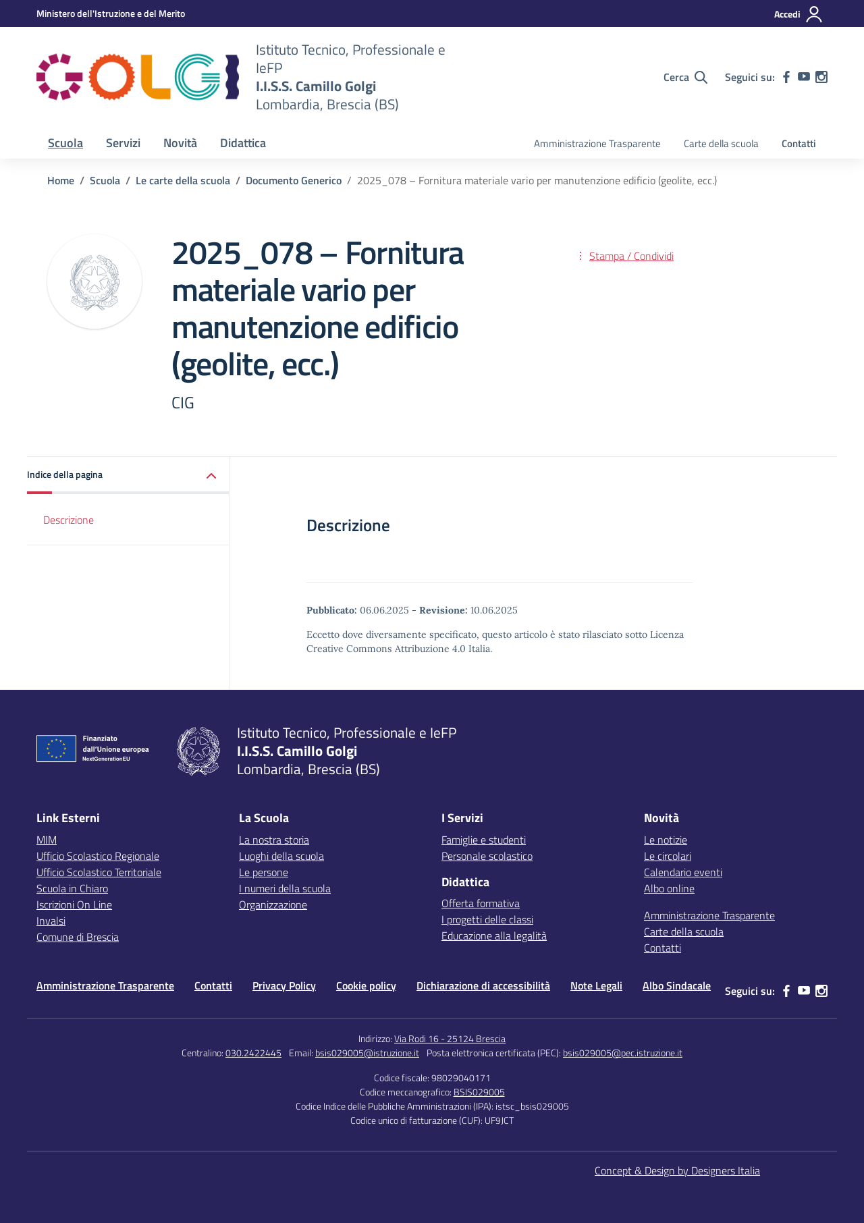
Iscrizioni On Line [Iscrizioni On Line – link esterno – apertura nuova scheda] (74, 904)
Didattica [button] (243, 143)
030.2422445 (253, 1052)
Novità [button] (180, 143)
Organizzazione (273, 904)
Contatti (799, 143)
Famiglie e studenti (483, 840)
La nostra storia (274, 840)
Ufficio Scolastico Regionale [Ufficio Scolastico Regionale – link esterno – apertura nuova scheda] (97, 856)
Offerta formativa (480, 903)
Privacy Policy (284, 985)
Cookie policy (366, 985)
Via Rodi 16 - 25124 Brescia (450, 1038)
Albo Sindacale (677, 985)
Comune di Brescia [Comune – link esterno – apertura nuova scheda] (77, 937)
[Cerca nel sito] (685, 77)
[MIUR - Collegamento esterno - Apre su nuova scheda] (110, 13)
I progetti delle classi (487, 919)
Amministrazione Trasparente (597, 143)
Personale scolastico (487, 856)
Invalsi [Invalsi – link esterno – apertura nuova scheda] (50, 921)
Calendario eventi (683, 872)
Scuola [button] (65, 143)
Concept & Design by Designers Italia (677, 1170)
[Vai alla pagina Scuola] (105, 180)
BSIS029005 (479, 1092)
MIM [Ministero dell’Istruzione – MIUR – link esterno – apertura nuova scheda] (46, 840)
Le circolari (667, 856)
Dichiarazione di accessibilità (483, 985)
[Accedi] (799, 14)
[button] (128, 475)
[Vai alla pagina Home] (60, 180)
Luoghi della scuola (281, 856)
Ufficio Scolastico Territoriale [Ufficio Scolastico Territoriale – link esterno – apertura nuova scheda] (98, 872)
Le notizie (665, 840)
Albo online (669, 888)
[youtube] (804, 77)
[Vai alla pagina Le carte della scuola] (183, 180)
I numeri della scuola (285, 888)
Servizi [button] (123, 143)
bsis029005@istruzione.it (367, 1052)
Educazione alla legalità (494, 935)
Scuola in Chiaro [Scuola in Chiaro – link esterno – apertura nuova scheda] (72, 888)
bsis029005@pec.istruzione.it (622, 1052)
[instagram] (821, 77)
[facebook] (786, 77)
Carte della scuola (721, 143)
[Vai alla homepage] (137, 77)
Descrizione (68, 520)
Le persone (263, 872)
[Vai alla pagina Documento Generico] (294, 180)
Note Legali (596, 985)
